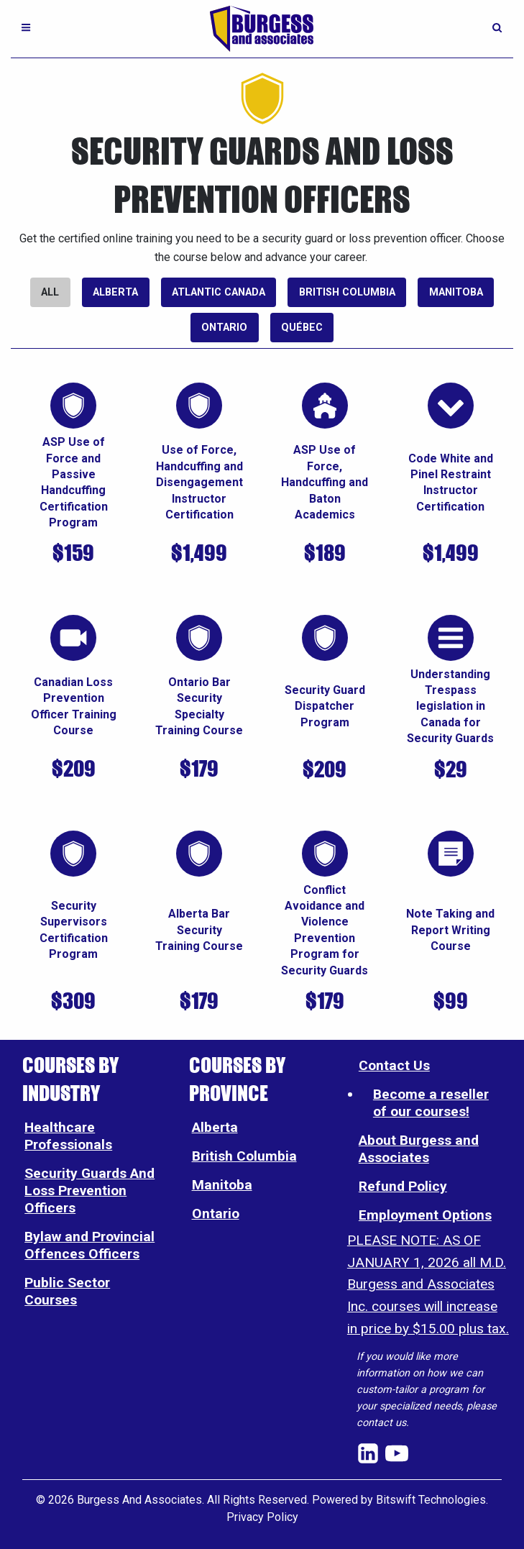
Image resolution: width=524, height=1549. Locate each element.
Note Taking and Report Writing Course (450, 930)
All (50, 292)
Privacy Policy (262, 1517)
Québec (302, 327)
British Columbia (347, 292)
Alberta (115, 292)
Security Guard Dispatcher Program (325, 706)
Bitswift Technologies (431, 1500)
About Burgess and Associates (419, 1149)
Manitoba (456, 292)
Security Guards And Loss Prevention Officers (89, 1190)
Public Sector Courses (67, 1291)
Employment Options (425, 1215)
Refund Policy (403, 1186)
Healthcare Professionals (68, 1136)
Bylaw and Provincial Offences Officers (89, 1245)
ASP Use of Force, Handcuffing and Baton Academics (324, 482)
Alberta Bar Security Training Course (199, 930)
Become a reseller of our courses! (431, 1103)
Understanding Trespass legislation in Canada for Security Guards (450, 706)
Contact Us (394, 1065)
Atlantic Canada (218, 292)
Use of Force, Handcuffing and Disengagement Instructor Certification (199, 482)
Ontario (224, 327)
